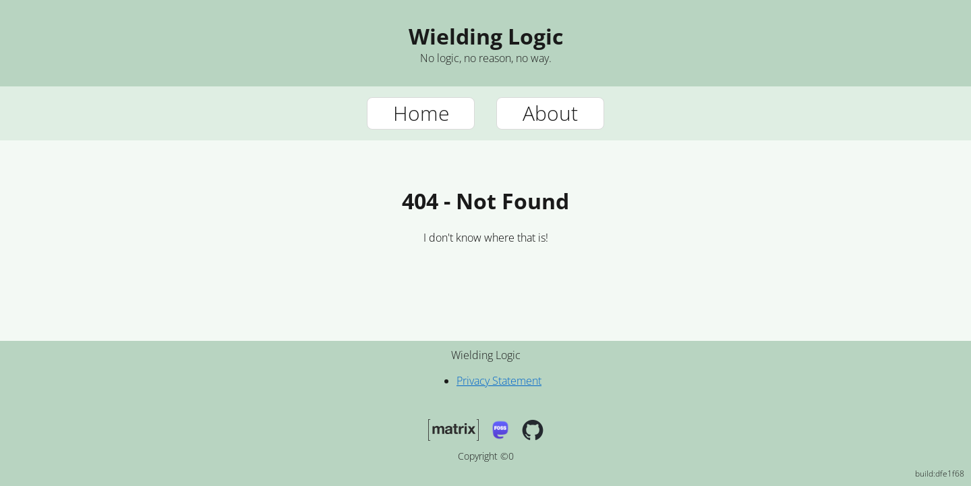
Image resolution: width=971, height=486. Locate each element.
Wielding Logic (486, 36)
